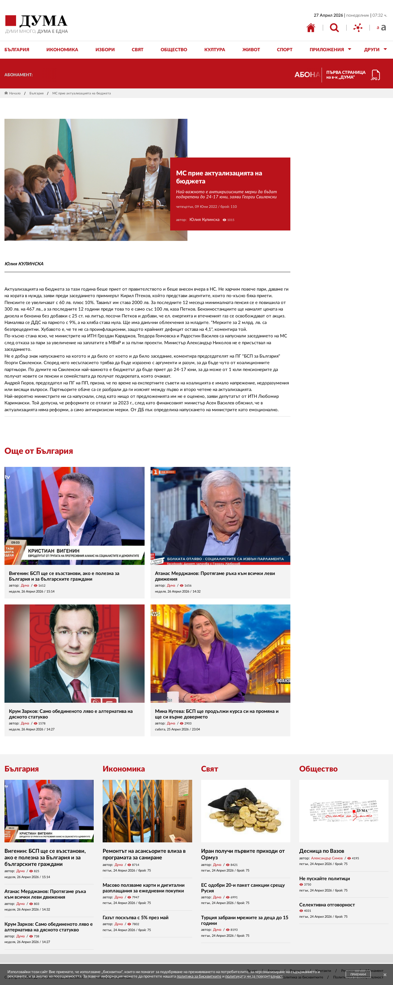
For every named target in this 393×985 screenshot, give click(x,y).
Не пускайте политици (324, 878)
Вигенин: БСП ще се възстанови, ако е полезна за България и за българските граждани (45, 858)
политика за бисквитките (199, 976)
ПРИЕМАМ (358, 974)
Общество (318, 769)
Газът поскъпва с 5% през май (135, 917)
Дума (25, 585)
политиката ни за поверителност (254, 976)
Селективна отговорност (327, 905)
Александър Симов (327, 858)
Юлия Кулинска (205, 220)
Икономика (124, 769)
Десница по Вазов (321, 851)
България (36, 93)
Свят (209, 769)
